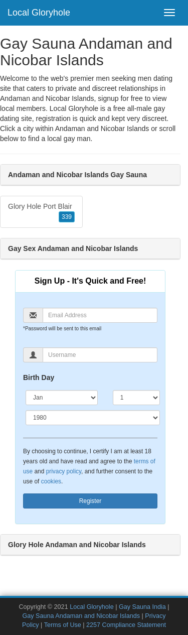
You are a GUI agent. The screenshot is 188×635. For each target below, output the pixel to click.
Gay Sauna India (142, 606)
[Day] (136, 397)
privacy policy (63, 471)
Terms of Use (62, 624)
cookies (51, 481)
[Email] (100, 315)
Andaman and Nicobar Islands (102, 128)
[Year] (93, 417)
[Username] (100, 354)
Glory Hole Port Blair (41, 212)
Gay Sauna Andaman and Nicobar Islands (81, 615)
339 (67, 216)
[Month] (62, 397)
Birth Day (38, 377)
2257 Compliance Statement (126, 624)
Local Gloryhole (39, 13)
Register (90, 500)
